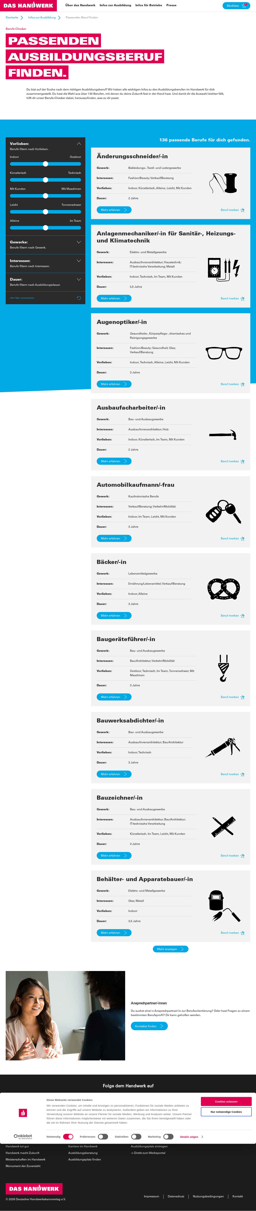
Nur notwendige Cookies (226, 1178)
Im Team (75, 221)
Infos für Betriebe (148, 5)
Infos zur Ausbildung (115, 5)
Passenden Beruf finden (84, 1127)
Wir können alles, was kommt (25, 1127)
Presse (171, 5)
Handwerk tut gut (17, 1146)
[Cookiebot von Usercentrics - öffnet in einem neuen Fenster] (23, 1204)
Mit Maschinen (71, 189)
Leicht (14, 205)
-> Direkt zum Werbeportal (148, 1153)
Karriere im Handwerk (82, 1146)
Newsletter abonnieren (146, 1140)
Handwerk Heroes (18, 1140)
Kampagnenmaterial (144, 1127)
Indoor (14, 157)
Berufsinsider (77, 1140)
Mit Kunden (18, 189)
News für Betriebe (143, 1133)
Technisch (74, 173)
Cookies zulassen (226, 1168)
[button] (236, 5)
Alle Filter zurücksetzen (45, 298)
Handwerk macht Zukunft (22, 1153)
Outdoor (75, 157)
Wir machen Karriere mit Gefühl (27, 1133)
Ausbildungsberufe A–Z (84, 1133)
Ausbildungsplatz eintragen (149, 1146)
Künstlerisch (18, 173)
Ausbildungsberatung (83, 1153)
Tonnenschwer (71, 205)
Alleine (14, 221)
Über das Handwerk (80, 5)
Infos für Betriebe (144, 1118)
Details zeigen (189, 1204)
